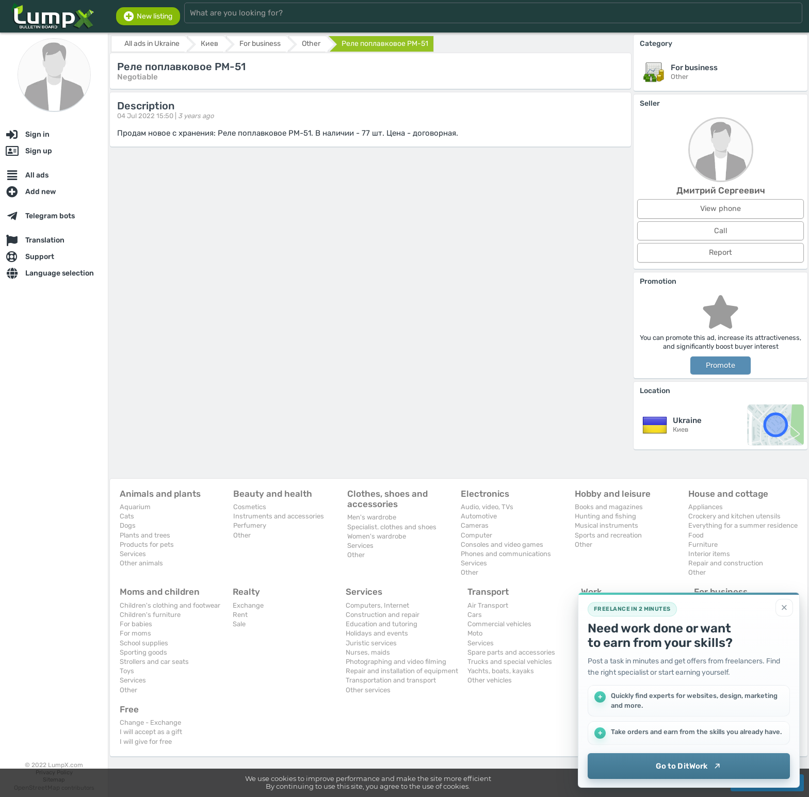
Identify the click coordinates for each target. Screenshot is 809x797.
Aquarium (135, 507)
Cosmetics (249, 507)
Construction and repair (382, 615)
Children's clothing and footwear (170, 605)
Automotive (479, 516)
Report (720, 252)
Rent (240, 615)
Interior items (709, 554)
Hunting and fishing (605, 516)
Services (133, 554)
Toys (127, 671)
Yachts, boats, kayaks (500, 671)
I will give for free (146, 741)
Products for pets (147, 544)
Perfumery (249, 525)
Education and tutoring (381, 624)
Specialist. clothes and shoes (391, 527)
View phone (720, 208)
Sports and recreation (608, 535)
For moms (135, 633)
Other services (368, 690)
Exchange (248, 605)
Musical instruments (606, 525)
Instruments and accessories (278, 516)
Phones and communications (506, 554)
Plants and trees (145, 535)
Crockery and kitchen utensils (734, 516)
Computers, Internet (377, 605)
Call (720, 230)
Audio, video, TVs (487, 507)
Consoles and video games (502, 544)
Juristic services (371, 643)
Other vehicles (489, 680)
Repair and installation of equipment (402, 671)
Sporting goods (143, 652)
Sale (239, 624)
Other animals (141, 563)
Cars (474, 615)
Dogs (128, 525)
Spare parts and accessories (511, 652)
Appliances (705, 507)
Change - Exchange (150, 722)
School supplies (144, 643)
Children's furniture (150, 615)
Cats (127, 516)
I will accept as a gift (151, 732)
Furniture (703, 544)
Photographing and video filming (396, 661)
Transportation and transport (391, 680)
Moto (474, 633)
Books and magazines (609, 507)
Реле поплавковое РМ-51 (385, 43)
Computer (476, 535)
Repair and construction (725, 563)
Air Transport (487, 605)
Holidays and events (377, 633)
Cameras (475, 525)
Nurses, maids (368, 652)
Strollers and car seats (154, 661)
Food (696, 535)
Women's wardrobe (376, 536)
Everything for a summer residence (743, 525)
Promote (720, 365)
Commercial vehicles (499, 624)
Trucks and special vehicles (509, 661)
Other (242, 535)
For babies (136, 624)
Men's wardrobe (371, 517)
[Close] (784, 607)
